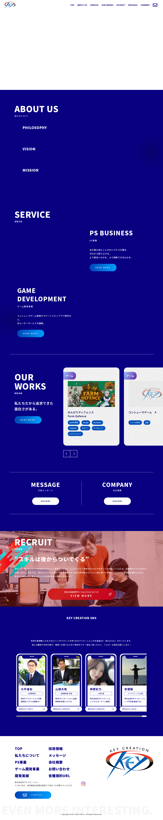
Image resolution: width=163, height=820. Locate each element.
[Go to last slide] (66, 453)
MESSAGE (132, 5)
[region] (81, 685)
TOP (72, 5)
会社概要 (56, 762)
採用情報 (56, 748)
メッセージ (57, 755)
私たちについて (27, 755)
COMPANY (145, 5)
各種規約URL (59, 775)
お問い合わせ (59, 768)
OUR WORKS (108, 5)
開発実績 (22, 775)
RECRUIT (121, 5)
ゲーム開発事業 (27, 768)
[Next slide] (73, 453)
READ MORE (103, 267)
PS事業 (21, 762)
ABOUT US (82, 5)
